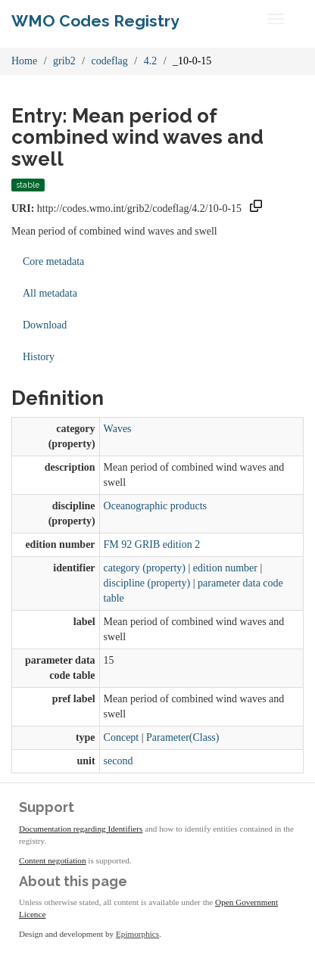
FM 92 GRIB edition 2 (152, 544)
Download (45, 325)
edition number (225, 568)
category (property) (145, 568)
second (118, 761)
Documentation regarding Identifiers (80, 828)
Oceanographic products (155, 506)
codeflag (110, 61)
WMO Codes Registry (95, 20)
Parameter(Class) (182, 737)
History (39, 356)
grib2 (64, 61)
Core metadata (53, 261)
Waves (118, 428)
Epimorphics (137, 933)
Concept (121, 737)
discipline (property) (147, 583)
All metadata (50, 293)
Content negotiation (52, 860)
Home (24, 61)
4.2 (151, 61)
